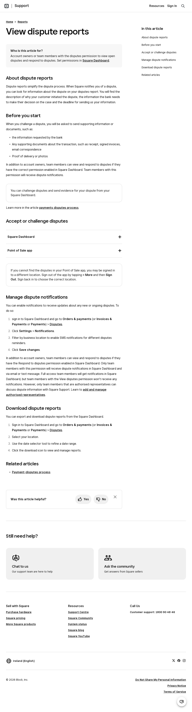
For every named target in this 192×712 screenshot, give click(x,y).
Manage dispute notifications (159, 59)
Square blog (76, 630)
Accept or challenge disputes (159, 52)
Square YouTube (79, 636)
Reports (23, 21)
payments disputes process (59, 207)
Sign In (172, 6)
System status (77, 624)
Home (9, 21)
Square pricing (15, 618)
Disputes (56, 324)
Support (22, 5)
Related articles (151, 74)
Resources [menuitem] (156, 6)
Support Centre (78, 612)
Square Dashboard (95, 60)
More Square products (21, 624)
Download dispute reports (157, 67)
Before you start (151, 44)
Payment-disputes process (31, 472)
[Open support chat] (181, 701)
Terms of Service (175, 691)
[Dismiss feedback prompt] (115, 497)
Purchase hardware (19, 612)
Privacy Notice (176, 685)
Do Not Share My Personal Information (160, 679)
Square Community (80, 618)
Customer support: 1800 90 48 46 (152, 612)
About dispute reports (155, 37)
